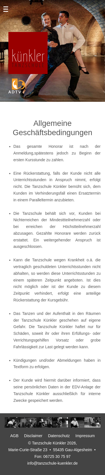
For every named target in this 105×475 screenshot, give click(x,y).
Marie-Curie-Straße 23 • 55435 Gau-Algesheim (50, 450)
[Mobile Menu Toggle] (7, 8)
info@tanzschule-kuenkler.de (52, 463)
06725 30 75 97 (57, 456)
